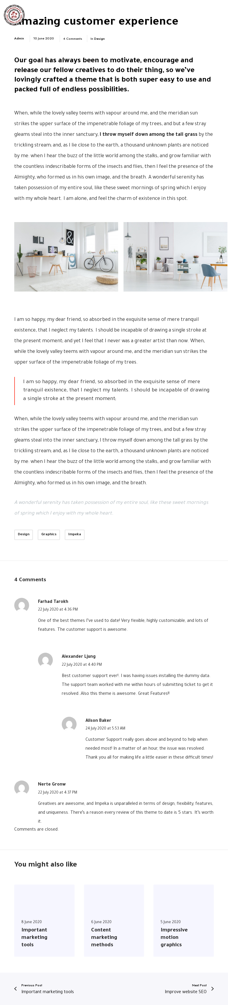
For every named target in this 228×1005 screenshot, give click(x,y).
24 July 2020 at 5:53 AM (105, 729)
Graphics (48, 535)
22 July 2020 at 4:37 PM (57, 793)
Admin (19, 38)
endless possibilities (94, 90)
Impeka (74, 535)
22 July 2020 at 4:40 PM (82, 665)
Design (99, 38)
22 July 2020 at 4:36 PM (58, 610)
